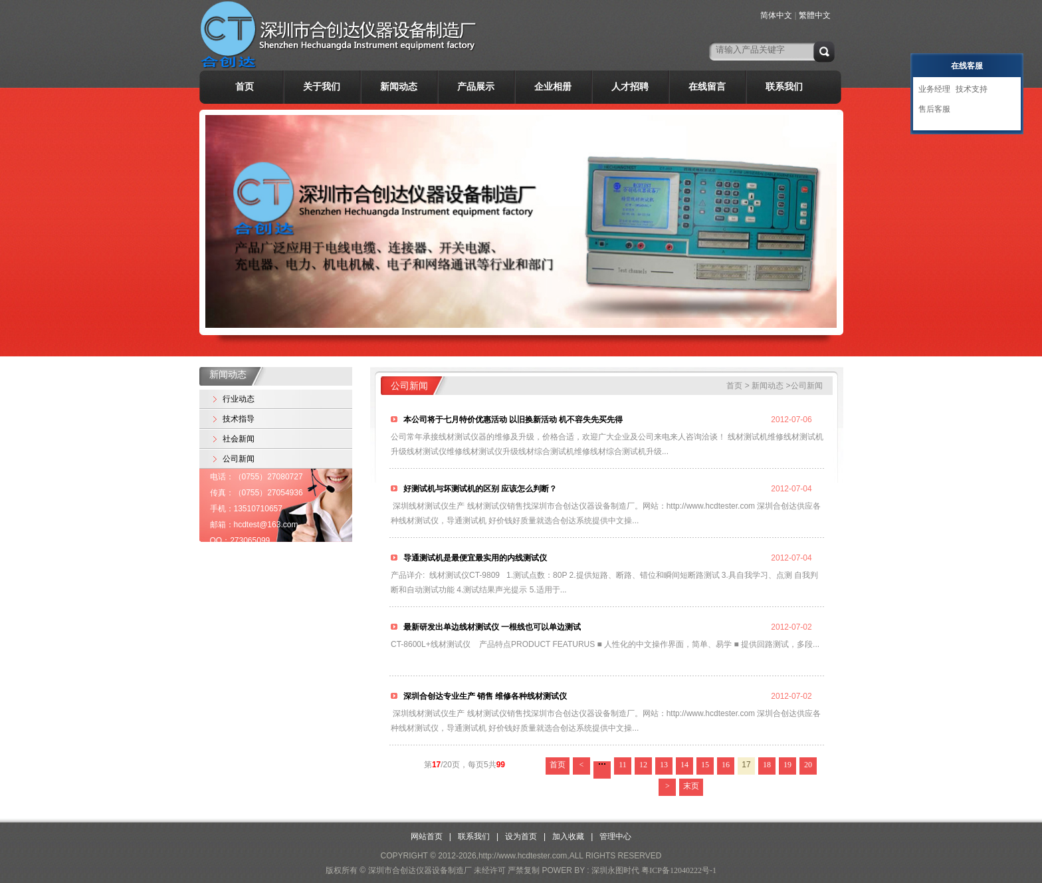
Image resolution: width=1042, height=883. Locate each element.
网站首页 (427, 836)
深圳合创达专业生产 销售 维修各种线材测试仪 (484, 696)
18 (767, 764)
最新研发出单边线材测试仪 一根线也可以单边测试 (491, 627)
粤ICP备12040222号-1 (678, 870)
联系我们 (784, 87)
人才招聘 (630, 87)
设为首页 (521, 836)
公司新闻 (239, 458)
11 (623, 764)
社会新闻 (239, 438)
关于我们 (321, 87)
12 (643, 764)
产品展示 (475, 87)
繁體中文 (815, 15)
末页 (691, 786)
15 (705, 764)
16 (726, 764)
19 (787, 764)
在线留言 (707, 87)
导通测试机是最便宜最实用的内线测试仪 (474, 558)
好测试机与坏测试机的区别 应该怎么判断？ (479, 488)
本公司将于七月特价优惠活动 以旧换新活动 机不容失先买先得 (512, 419)
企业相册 (553, 87)
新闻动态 (398, 87)
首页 (244, 87)
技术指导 (239, 419)
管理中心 (615, 836)
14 (684, 764)
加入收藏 (568, 836)
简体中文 (776, 15)
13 (664, 764)
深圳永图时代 (615, 870)
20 (808, 764)
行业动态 (239, 399)
